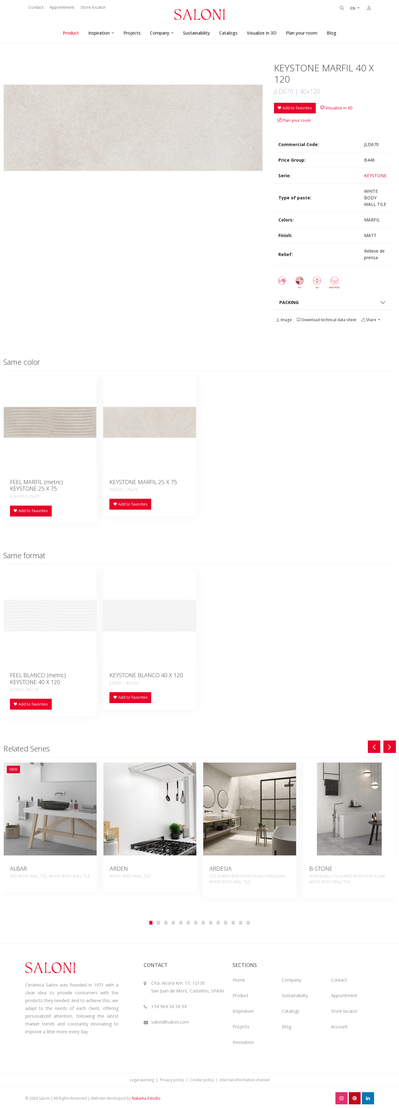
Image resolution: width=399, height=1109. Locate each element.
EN (353, 8)
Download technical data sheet (326, 319)
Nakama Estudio (146, 1098)
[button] (151, 923)
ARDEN (119, 868)
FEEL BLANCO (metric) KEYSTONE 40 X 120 (38, 678)
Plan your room (301, 33)
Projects (132, 33)
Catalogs (228, 33)
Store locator (93, 7)
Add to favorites (294, 108)
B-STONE (320, 868)
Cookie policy (202, 1080)
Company (159, 33)
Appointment (62, 7)
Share (369, 319)
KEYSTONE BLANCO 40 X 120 (146, 675)
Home (239, 980)
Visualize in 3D (261, 33)
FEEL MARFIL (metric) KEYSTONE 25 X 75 (36, 485)
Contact (35, 7)
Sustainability (196, 33)
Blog (331, 33)
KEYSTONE (375, 175)
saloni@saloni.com (170, 1022)
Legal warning (142, 1080)
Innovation (243, 1042)
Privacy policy (172, 1080)
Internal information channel (245, 1080)
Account (339, 1027)
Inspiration (99, 33)
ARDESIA (220, 868)
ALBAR (18, 868)
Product (71, 33)
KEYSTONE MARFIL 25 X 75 (143, 482)
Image (284, 319)
